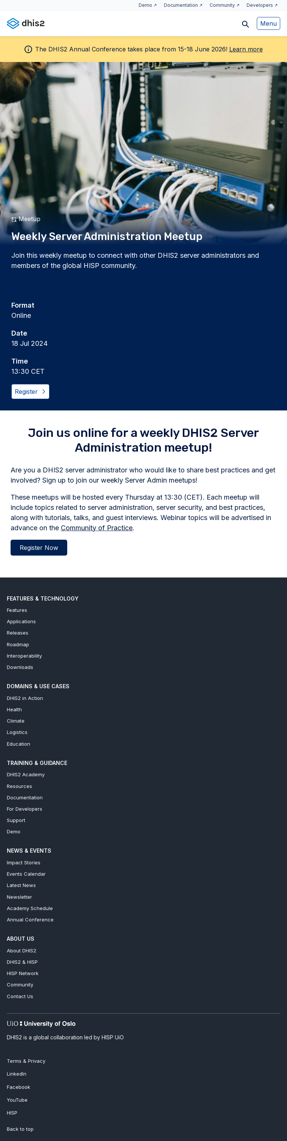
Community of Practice (97, 528)
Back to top (20, 1129)
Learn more (246, 49)
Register (30, 391)
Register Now (39, 547)
